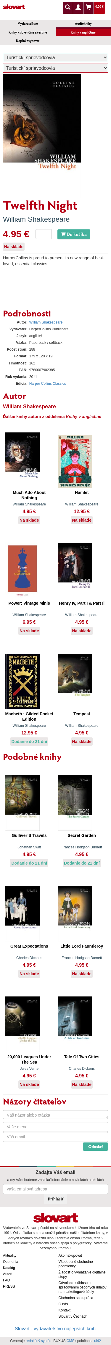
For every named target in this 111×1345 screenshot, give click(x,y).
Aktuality (9, 1255)
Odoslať (95, 1146)
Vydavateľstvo (28, 23)
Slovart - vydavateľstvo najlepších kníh (55, 1328)
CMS (71, 1341)
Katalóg (9, 1268)
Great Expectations (29, 946)
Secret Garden (81, 835)
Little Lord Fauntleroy (81, 946)
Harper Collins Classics (47, 384)
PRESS (9, 1286)
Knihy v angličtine (83, 32)
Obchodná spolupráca (76, 1298)
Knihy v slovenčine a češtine (28, 32)
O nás (63, 1304)
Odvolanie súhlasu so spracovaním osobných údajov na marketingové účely (83, 1287)
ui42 (97, 1341)
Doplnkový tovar (27, 41)
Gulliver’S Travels (29, 835)
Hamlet (82, 492)
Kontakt (65, 1310)
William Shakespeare (36, 219)
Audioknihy (83, 23)
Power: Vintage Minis (29, 603)
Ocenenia (10, 1262)
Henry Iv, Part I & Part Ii (81, 603)
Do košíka (74, 234)
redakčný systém (39, 1341)
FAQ (6, 1280)
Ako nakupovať (71, 1255)
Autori (7, 1274)
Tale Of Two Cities (81, 1056)
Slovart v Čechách (73, 1316)
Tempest (81, 714)
